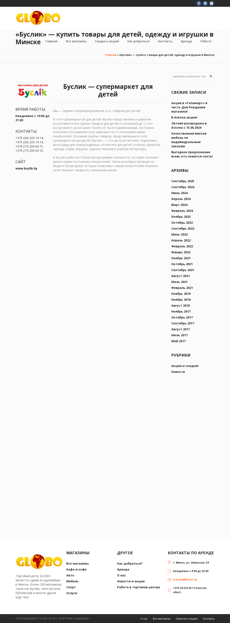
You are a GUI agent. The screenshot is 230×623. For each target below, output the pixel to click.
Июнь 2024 (179, 193)
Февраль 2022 (182, 246)
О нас (121, 575)
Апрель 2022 (181, 240)
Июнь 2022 (179, 234)
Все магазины (77, 563)
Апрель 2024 (181, 199)
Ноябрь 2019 (181, 294)
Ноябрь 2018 (181, 300)
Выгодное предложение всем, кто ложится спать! (192, 154)
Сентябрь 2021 (182, 270)
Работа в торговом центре (138, 587)
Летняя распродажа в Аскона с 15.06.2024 (189, 125)
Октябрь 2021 (182, 264)
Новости (178, 372)
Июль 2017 (179, 335)
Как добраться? (130, 563)
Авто (70, 575)
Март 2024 (179, 205)
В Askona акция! (184, 117)
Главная (110, 55)
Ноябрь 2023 (181, 217)
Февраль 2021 (182, 288)
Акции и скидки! (184, 366)
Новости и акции (131, 581)
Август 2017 (180, 329)
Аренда (123, 569)
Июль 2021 (179, 282)
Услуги (71, 593)
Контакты (209, 618)
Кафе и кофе (76, 569)
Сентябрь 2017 (182, 323)
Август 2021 (180, 276)
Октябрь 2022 (182, 223)
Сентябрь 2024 (182, 187)
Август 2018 (180, 305)
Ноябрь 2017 (181, 311)
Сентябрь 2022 (182, 228)
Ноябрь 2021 (181, 258)
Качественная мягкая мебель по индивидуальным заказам (188, 139)
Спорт (71, 587)
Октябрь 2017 (182, 317)
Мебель (72, 581)
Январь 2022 (180, 252)
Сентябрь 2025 (182, 181)
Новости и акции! (187, 618)
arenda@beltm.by (185, 579)
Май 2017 (178, 341)
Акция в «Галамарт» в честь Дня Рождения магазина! (189, 107)
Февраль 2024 (182, 211)
